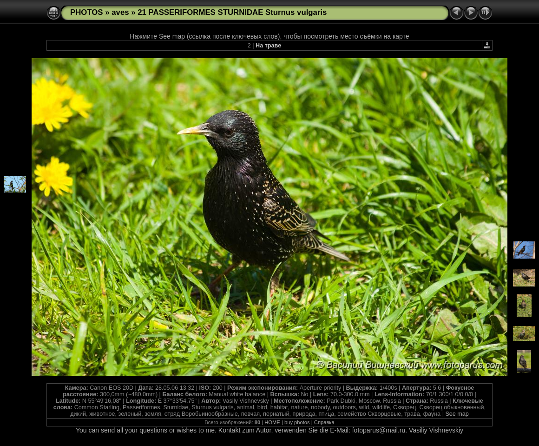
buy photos (297, 422)
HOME (272, 422)
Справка (324, 422)
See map (456, 414)
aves (120, 12)
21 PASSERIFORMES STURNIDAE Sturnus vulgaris (232, 12)
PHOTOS (86, 12)
